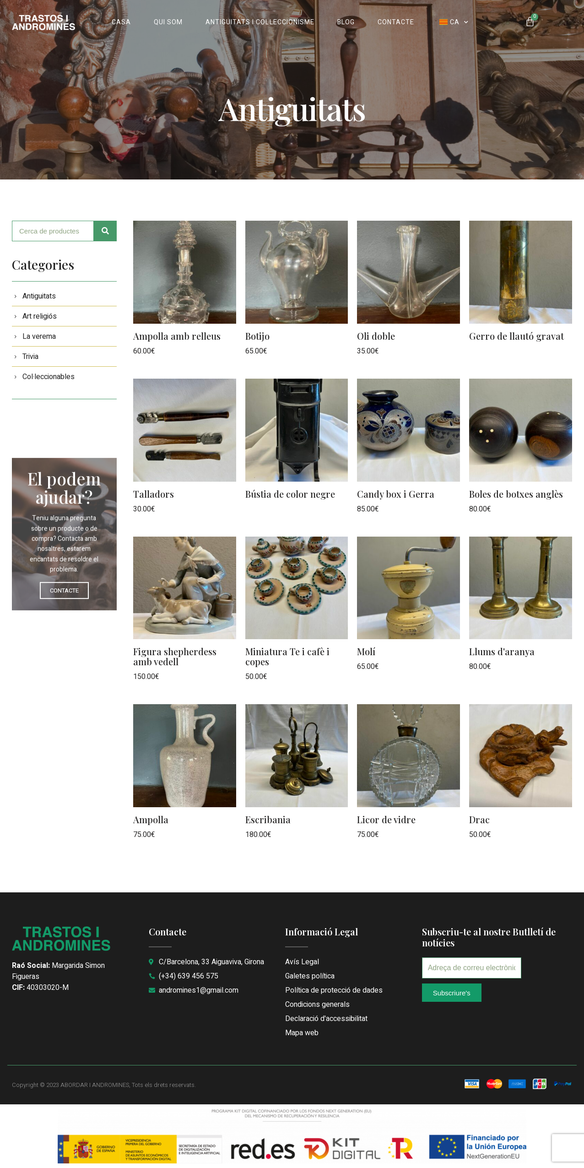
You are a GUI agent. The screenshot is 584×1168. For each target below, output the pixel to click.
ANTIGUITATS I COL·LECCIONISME (259, 22)
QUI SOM (168, 22)
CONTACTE (396, 22)
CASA (121, 22)
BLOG (346, 22)
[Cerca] (105, 231)
